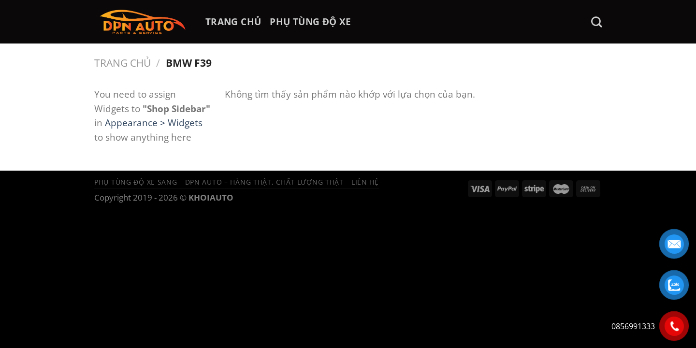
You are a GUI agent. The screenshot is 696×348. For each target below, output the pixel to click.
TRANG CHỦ (233, 21)
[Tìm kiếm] (596, 22)
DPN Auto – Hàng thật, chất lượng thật (264, 182)
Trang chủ (122, 63)
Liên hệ (365, 182)
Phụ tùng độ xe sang (135, 182)
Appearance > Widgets (154, 122)
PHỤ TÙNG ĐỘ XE (310, 21)
